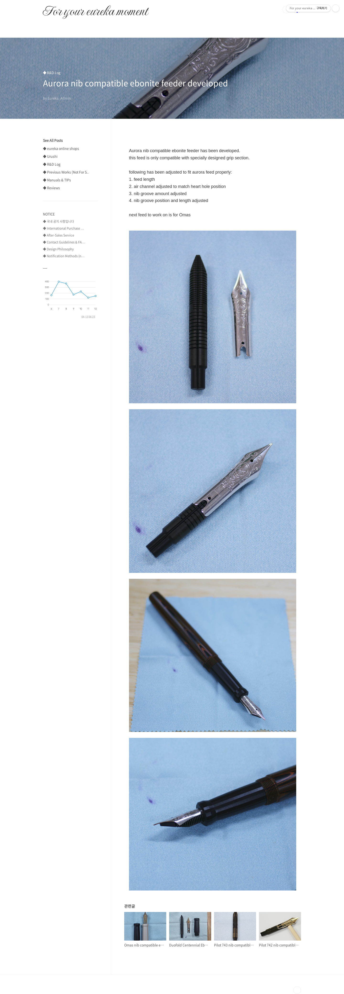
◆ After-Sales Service (58, 235)
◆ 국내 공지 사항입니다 (58, 221)
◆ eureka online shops (61, 148)
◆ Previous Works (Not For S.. (66, 172)
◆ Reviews (51, 187)
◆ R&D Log (51, 164)
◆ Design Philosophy (58, 249)
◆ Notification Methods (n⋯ (64, 256)
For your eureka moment (95, 8)
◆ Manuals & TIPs (57, 179)
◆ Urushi (50, 156)
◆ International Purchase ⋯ (63, 228)
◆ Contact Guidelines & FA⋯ (64, 242)
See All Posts (53, 140)
